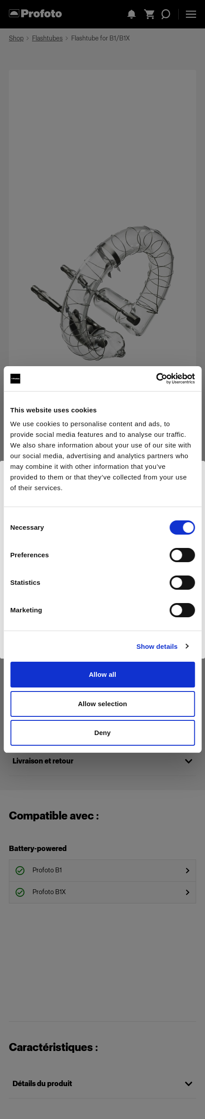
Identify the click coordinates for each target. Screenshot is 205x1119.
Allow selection (102, 703)
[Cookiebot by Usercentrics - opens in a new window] (156, 378)
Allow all (103, 674)
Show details (157, 646)
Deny (102, 732)
